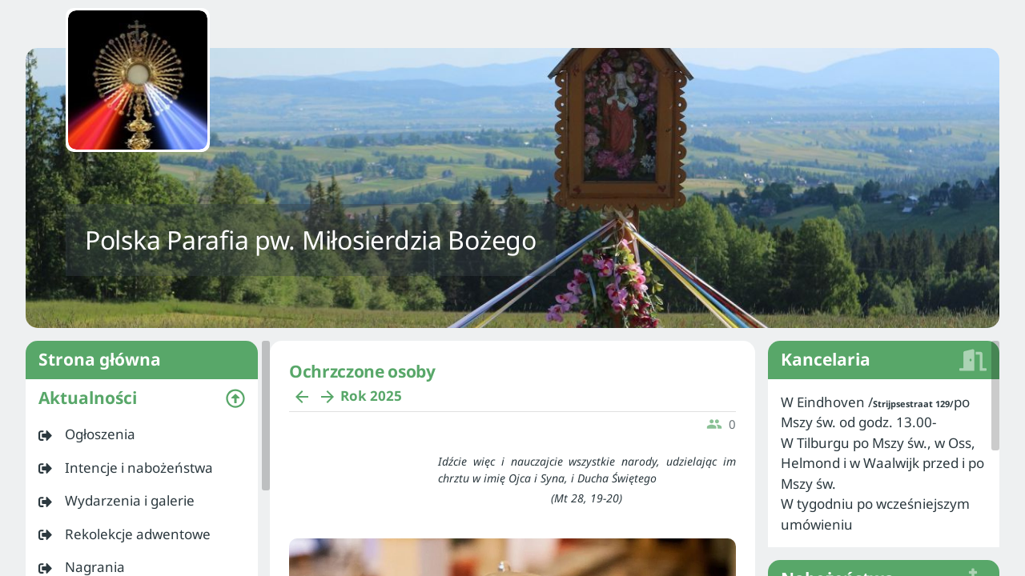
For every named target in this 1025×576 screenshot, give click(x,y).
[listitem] (142, 434)
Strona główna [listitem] (142, 360)
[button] (142, 398)
